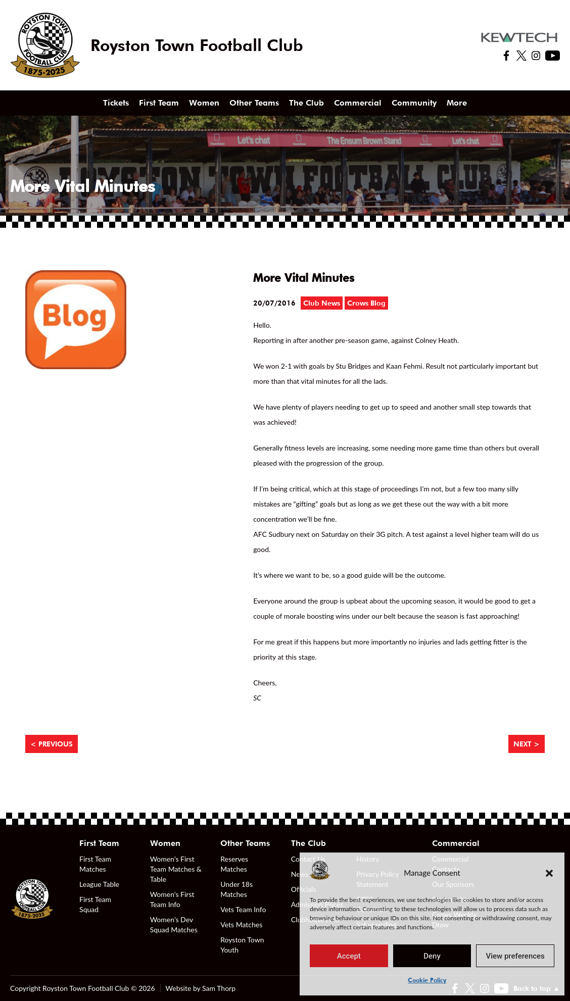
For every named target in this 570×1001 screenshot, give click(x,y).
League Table (99, 884)
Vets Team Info (243, 909)
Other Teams (254, 103)
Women (204, 103)
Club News (321, 303)
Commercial (358, 103)
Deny (432, 956)
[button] (549, 873)
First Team (159, 103)
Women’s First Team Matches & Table (176, 869)
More (457, 103)
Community (414, 103)
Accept (349, 956)
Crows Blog (366, 303)
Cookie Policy (427, 980)
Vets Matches (241, 924)
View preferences (515, 956)
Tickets (116, 103)
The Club (306, 103)
